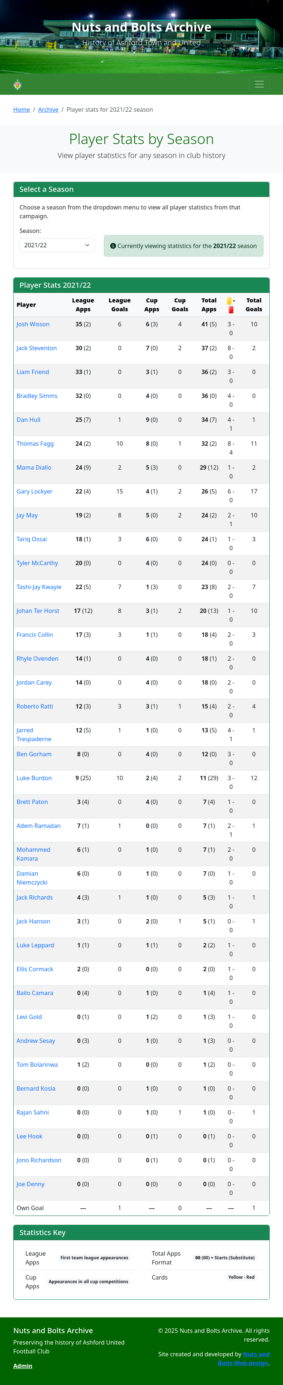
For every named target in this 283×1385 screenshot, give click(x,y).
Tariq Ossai (32, 539)
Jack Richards (35, 897)
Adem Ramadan (39, 826)
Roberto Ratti (35, 706)
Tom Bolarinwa (37, 1065)
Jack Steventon (37, 348)
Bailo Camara (35, 993)
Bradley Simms (37, 396)
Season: (30, 231)
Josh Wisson (33, 324)
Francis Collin (35, 635)
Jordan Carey (34, 682)
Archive (48, 109)
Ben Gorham (34, 754)
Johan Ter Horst (38, 611)
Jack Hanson (33, 921)
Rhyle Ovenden (38, 658)
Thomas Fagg (35, 443)
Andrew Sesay (36, 1041)
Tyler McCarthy (37, 563)
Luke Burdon (34, 778)
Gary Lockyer (35, 491)
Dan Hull (29, 420)
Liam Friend (33, 372)
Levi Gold (29, 1017)
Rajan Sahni (33, 1112)
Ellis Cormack (35, 969)
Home (21, 109)
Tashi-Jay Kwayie (39, 587)
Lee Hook (29, 1136)
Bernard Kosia (36, 1088)
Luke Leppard (35, 945)
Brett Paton (32, 802)
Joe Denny (31, 1184)
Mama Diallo (34, 467)
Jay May (27, 515)
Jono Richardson (39, 1160)
